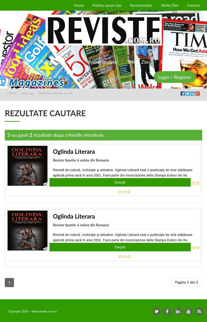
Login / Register (174, 77)
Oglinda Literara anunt (56, 93)
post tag (27, 93)
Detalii (120, 182)
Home (12, 93)
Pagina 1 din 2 (186, 282)
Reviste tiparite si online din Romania (81, 160)
